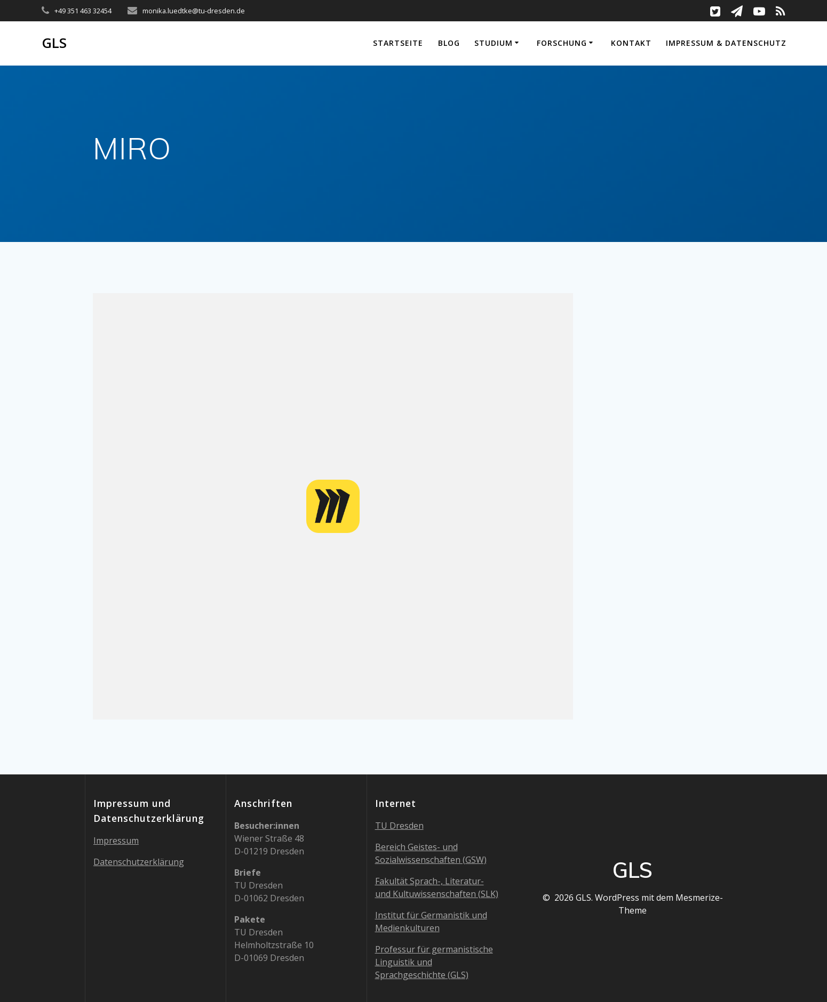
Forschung (562, 43)
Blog (449, 43)
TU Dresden (399, 825)
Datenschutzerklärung (138, 862)
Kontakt (631, 43)
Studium (493, 43)
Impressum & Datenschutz (726, 43)
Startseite (398, 43)
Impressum (116, 840)
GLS (54, 43)
